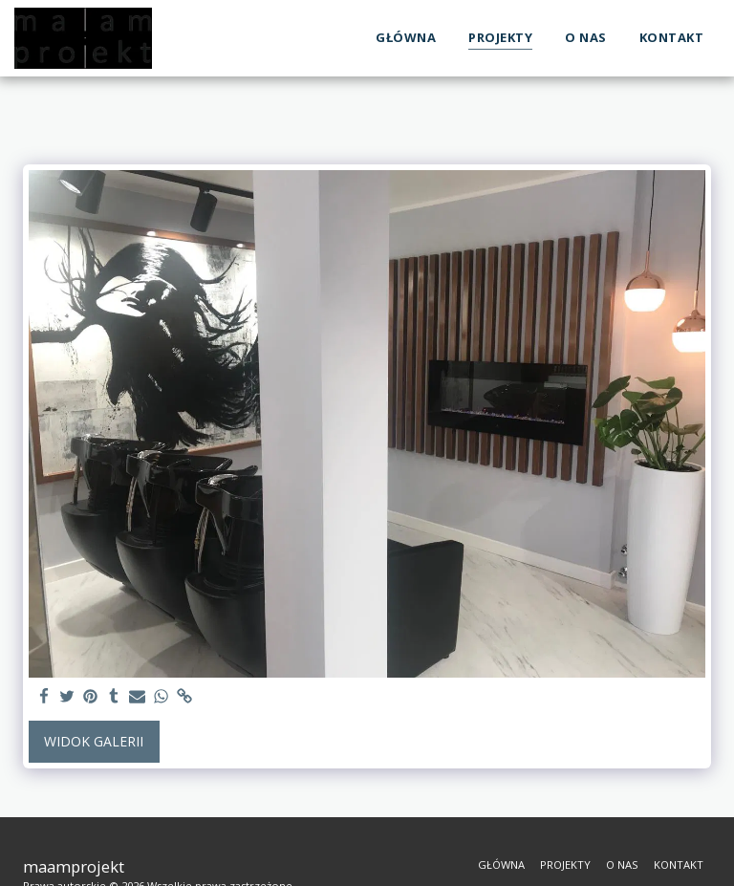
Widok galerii (93, 741)
